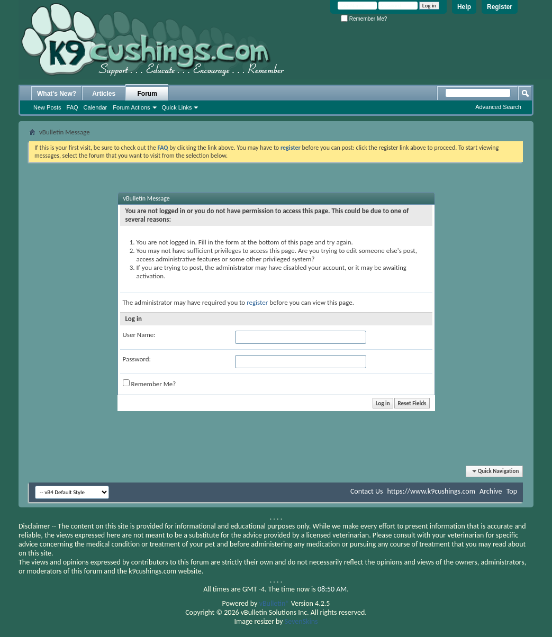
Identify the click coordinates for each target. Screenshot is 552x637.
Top (511, 491)
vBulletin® (274, 603)
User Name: (139, 335)
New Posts (47, 107)
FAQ (72, 107)
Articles (103, 93)
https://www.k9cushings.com (431, 491)
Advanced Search (498, 107)
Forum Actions (131, 107)
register (257, 302)
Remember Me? (364, 19)
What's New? (56, 93)
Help (464, 7)
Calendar (95, 107)
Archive (490, 491)
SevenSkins (301, 621)
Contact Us (366, 491)
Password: (137, 359)
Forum (147, 93)
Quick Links (177, 107)
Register (499, 7)
